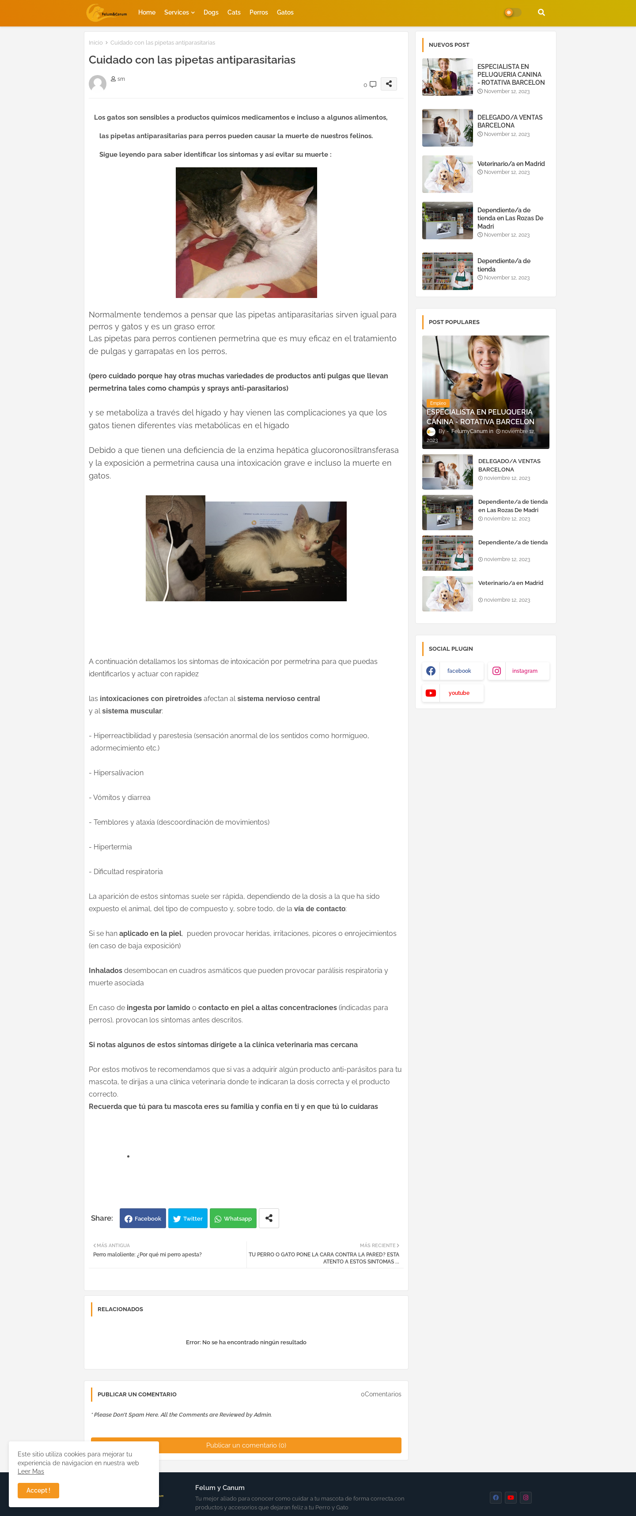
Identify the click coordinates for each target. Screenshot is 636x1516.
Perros (259, 12)
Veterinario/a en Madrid (511, 163)
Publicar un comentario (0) (246, 1445)
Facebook (148, 1218)
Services (176, 12)
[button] (541, 12)
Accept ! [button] (38, 1490)
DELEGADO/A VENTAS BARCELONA (510, 121)
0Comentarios (381, 1394)
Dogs (211, 12)
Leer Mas (31, 1471)
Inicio (96, 42)
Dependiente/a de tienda (503, 264)
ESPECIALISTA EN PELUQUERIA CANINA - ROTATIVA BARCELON (511, 74)
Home (146, 12)
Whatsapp (238, 1218)
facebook (459, 671)
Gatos (285, 12)
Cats (234, 12)
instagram (525, 671)
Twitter (193, 1218)
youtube (459, 693)
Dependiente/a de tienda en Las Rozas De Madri (510, 218)
